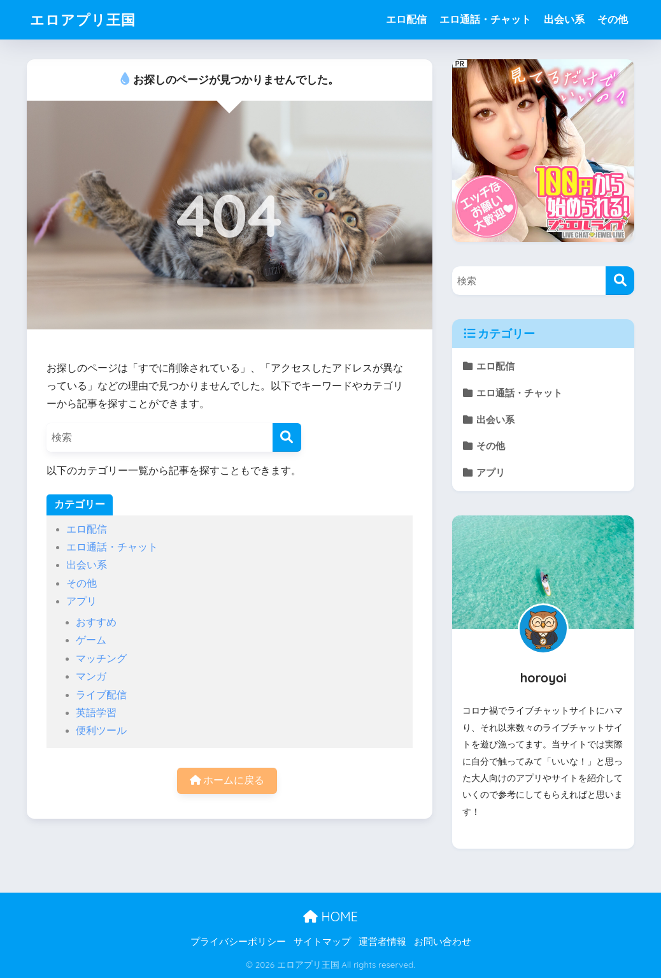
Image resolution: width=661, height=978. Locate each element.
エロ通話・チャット (485, 19)
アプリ (81, 601)
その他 (612, 19)
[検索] (287, 437)
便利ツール (101, 730)
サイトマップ (322, 942)
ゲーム (91, 640)
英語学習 (96, 712)
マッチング (101, 658)
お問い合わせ (442, 942)
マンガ (91, 676)
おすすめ (96, 622)
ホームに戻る (227, 780)
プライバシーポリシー (238, 942)
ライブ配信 (101, 694)
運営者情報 (382, 942)
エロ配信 (406, 19)
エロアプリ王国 (85, 19)
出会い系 (564, 19)
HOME (330, 916)
